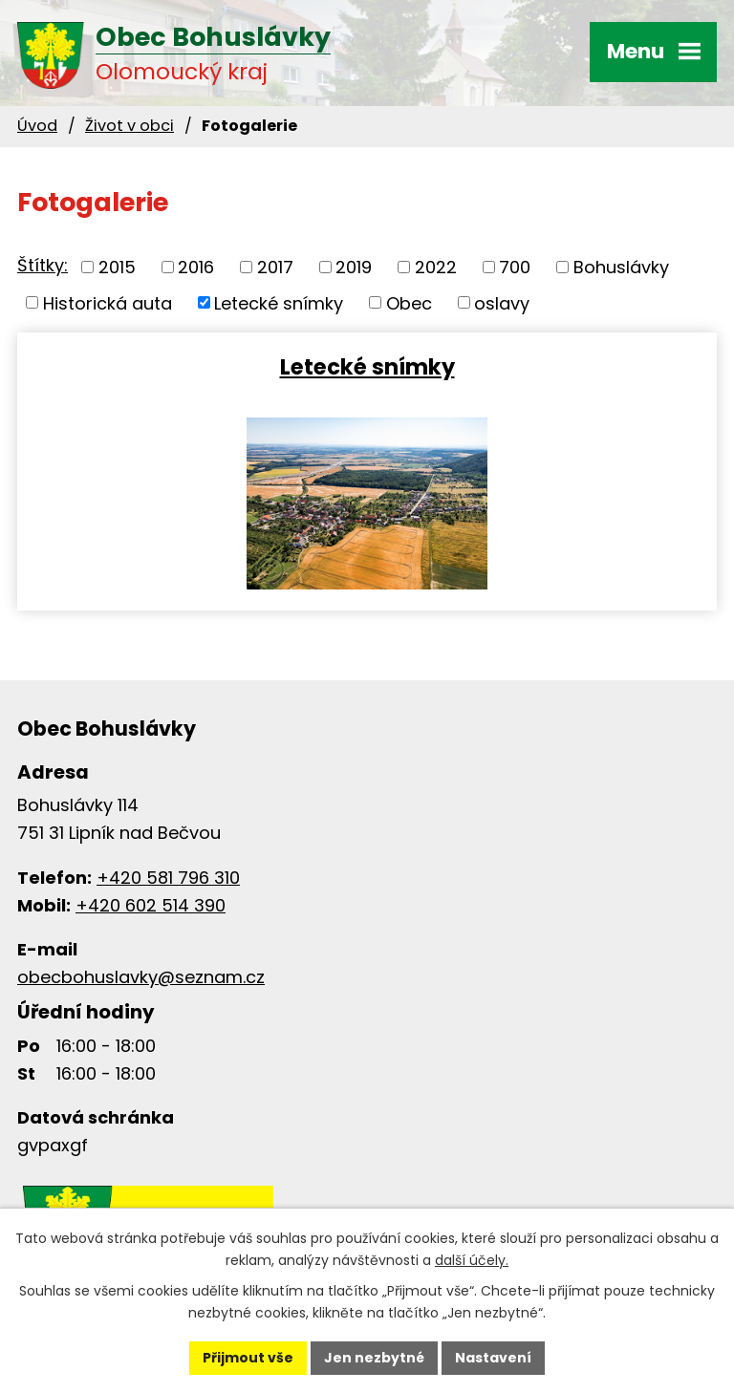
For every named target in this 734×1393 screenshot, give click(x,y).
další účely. (471, 1260)
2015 (117, 267)
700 (514, 267)
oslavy (501, 302)
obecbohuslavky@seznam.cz (141, 977)
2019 (353, 267)
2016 (196, 267)
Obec (409, 302)
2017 (275, 267)
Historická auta (107, 302)
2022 (436, 267)
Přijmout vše (248, 1357)
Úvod (37, 126)
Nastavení (493, 1357)
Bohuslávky (621, 267)
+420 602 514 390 (151, 905)
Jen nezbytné (374, 1357)
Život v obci (129, 126)
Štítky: (42, 265)
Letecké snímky (278, 302)
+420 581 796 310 (168, 877)
